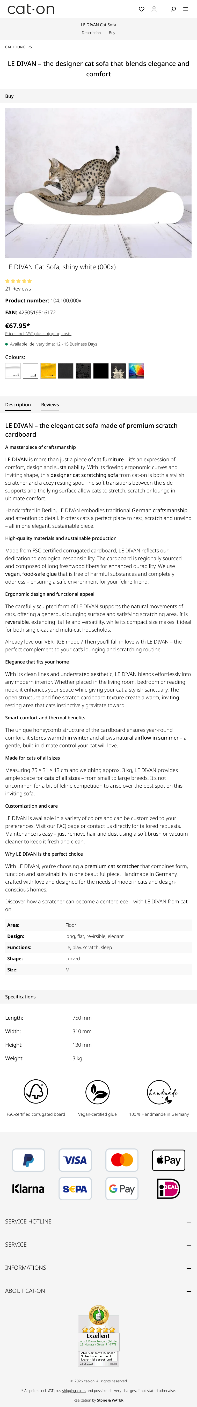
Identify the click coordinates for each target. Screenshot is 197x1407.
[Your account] (154, 9)
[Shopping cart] (163, 9)
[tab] (18, 405)
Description (91, 32)
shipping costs (74, 1390)
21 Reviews (18, 288)
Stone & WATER (110, 1400)
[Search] (173, 9)
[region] (98, 183)
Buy (112, 32)
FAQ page (68, 825)
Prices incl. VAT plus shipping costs (38, 333)
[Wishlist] (141, 9)
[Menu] (185, 9)
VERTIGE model (63, 641)
